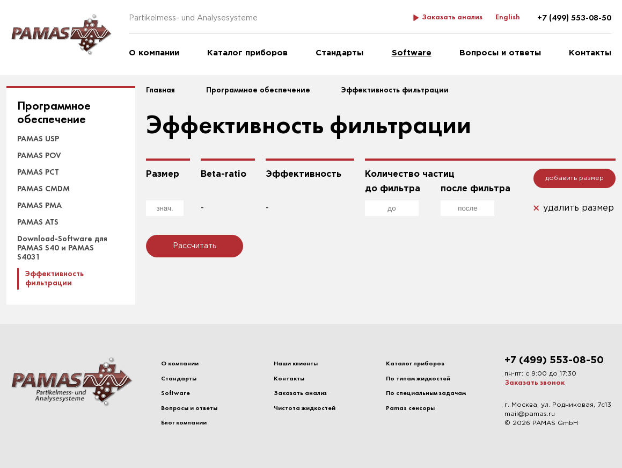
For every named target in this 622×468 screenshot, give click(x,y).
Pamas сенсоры (410, 408)
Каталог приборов (247, 52)
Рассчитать (194, 246)
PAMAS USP (38, 139)
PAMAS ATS (37, 222)
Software (411, 52)
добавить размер (574, 178)
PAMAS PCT (38, 172)
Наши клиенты (296, 364)
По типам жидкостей (418, 379)
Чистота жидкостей (304, 408)
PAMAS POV (39, 156)
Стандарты (339, 52)
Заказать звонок (534, 382)
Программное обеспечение (54, 113)
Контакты (590, 52)
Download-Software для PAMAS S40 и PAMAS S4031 (62, 248)
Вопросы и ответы (500, 52)
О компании (154, 52)
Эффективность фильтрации (54, 278)
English (507, 17)
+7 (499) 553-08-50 (574, 18)
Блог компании (184, 423)
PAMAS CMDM (43, 189)
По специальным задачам (426, 393)
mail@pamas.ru (529, 414)
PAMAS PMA (39, 206)
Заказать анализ (452, 17)
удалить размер (578, 208)
